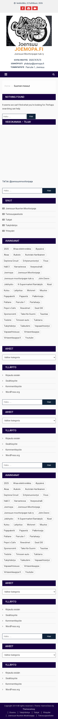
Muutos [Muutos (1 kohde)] (43, 290)
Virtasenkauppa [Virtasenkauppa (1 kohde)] (31, 332)
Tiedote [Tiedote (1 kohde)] (7, 320)
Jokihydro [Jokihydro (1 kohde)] (8, 284)
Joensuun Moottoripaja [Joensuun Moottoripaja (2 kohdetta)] (29, 272)
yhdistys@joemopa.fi (34, 64)
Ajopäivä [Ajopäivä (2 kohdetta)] (40, 249)
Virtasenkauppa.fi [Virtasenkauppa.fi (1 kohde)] (12, 338)
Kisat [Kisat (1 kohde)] (49, 284)
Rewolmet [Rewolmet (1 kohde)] (25, 308)
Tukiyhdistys (11, 225)
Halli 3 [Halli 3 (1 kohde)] (7, 267)
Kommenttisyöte (14, 386)
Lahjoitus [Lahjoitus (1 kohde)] (18, 290)
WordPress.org (13, 392)
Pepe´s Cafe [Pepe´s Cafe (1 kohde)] (10, 308)
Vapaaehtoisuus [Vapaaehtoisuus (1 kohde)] (12, 332)
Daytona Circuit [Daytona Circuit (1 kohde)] (11, 261)
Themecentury (29, 709)
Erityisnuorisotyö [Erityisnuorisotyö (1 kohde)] (31, 261)
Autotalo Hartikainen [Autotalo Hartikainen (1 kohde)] (35, 255)
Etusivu (13, 712)
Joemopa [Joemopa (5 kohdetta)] (8, 272)
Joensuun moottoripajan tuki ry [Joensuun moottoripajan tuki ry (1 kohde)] (19, 278)
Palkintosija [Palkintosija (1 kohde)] (37, 296)
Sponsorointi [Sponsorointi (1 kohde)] (10, 314)
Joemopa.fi (29, 49)
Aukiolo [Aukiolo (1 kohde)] (17, 255)
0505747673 (35, 60)
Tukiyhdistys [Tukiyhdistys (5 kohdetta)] (10, 326)
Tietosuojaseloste (14, 214)
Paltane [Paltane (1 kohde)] (7, 302)
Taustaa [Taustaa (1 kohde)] (44, 314)
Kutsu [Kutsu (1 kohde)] (6, 290)
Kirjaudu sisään (13, 375)
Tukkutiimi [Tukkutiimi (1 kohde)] (25, 326)
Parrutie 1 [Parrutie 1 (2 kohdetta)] (20, 302)
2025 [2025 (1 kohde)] (6, 249)
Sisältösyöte (11, 381)
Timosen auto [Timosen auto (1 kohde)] (22, 320)
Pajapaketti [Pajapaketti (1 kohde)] (9, 296)
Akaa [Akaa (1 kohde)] (6, 255)
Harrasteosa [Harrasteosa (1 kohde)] (20, 267)
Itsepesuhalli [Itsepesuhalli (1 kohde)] (36, 267)
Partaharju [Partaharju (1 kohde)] (35, 302)
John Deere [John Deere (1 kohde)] (43, 278)
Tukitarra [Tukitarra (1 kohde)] (38, 320)
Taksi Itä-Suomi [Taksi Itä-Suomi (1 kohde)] (28, 314)
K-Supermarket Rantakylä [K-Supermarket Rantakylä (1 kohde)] (30, 284)
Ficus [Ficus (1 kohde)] (45, 261)
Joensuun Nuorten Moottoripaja (21, 208)
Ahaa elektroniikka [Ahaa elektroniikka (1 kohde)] (22, 249)
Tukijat (9, 220)
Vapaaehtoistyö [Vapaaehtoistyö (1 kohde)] (42, 326)
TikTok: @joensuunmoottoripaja (17, 181)
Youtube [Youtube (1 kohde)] (29, 338)
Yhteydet (10, 231)
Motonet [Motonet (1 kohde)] (31, 290)
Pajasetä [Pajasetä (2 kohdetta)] (23, 296)
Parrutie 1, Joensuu (35, 67)
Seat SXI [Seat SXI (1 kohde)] (39, 308)
